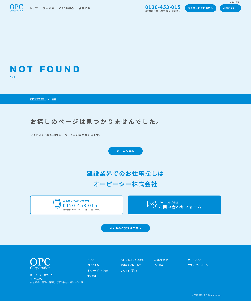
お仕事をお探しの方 (131, 265)
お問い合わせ (230, 8)
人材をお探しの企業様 (132, 259)
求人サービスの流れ (97, 270)
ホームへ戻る (125, 151)
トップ (33, 8)
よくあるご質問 (129, 270)
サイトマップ (194, 259)
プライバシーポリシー (199, 265)
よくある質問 (234, 2)
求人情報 (92, 276)
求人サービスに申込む (200, 8)
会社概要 (84, 8)
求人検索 (48, 8)
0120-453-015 (163, 8)
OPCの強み (66, 8)
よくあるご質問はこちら (125, 228)
